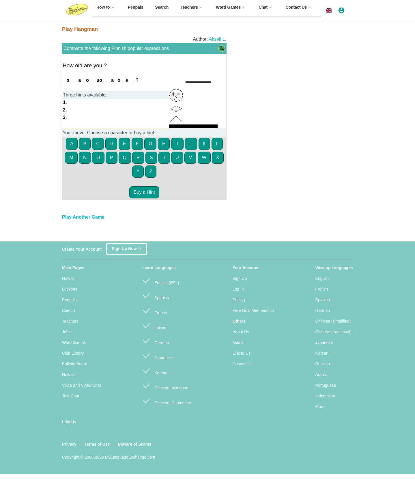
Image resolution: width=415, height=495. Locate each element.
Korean (154, 370)
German (155, 340)
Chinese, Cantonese (166, 400)
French (154, 310)
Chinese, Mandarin (165, 385)
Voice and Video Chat (81, 385)
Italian (153, 325)
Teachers (70, 321)
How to (68, 278)
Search (68, 310)
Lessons (69, 289)
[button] (329, 11)
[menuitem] (106, 10)
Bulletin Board (74, 364)
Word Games (74, 342)
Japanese (157, 355)
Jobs (66, 332)
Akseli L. (217, 39)
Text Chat (70, 396)
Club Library (73, 353)
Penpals (69, 299)
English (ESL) (160, 280)
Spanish (155, 295)
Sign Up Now (126, 247)
